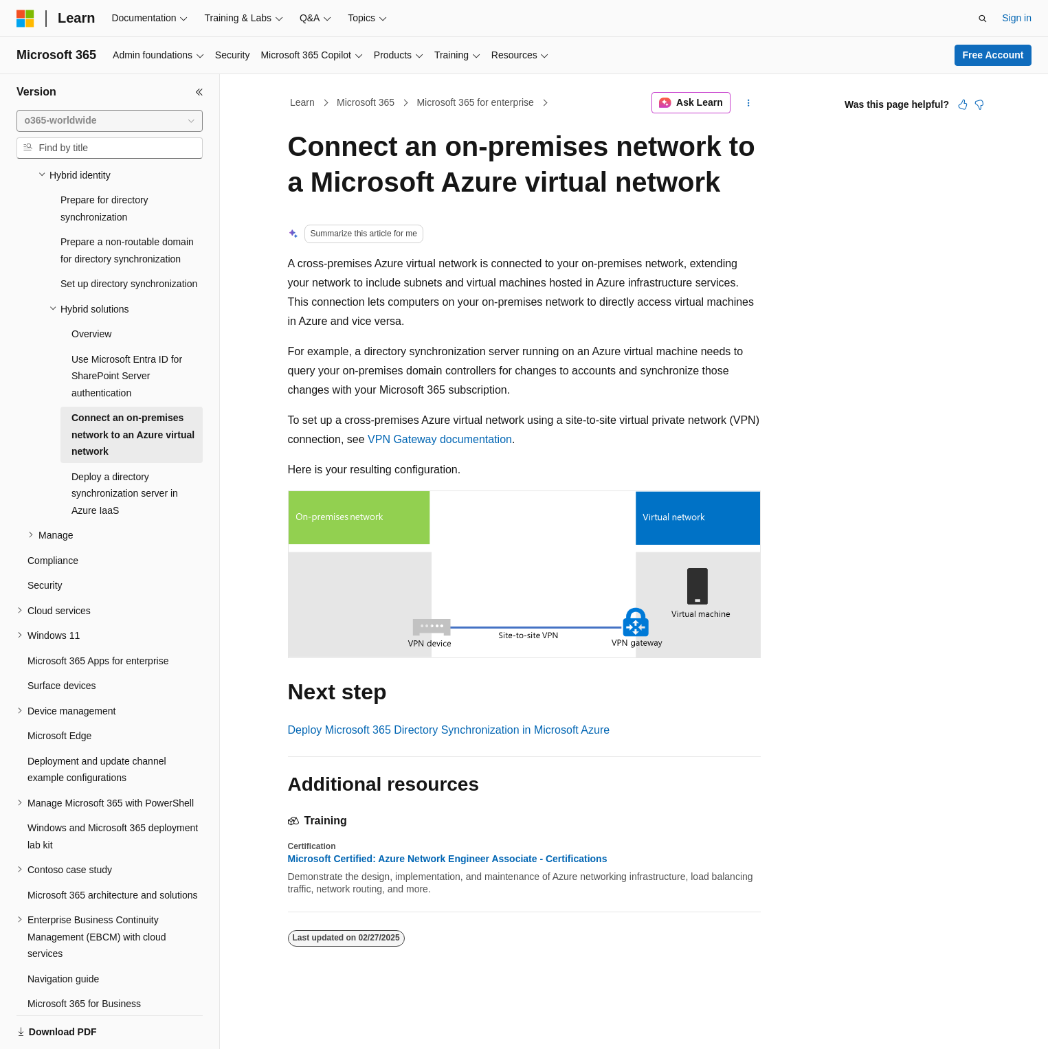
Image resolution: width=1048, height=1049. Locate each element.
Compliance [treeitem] (52, 513)
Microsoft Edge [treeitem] (59, 688)
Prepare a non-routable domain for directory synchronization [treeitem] (127, 203)
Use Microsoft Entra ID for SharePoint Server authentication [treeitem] (126, 328)
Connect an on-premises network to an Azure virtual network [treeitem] (132, 387)
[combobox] (109, 121)
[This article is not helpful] (979, 104)
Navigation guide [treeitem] (63, 931)
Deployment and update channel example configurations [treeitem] (96, 722)
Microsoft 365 (365, 102)
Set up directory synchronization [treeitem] (128, 236)
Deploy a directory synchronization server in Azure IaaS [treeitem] (124, 446)
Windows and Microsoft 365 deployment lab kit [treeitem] (112, 789)
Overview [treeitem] (91, 286)
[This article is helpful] (963, 104)
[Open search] (982, 18)
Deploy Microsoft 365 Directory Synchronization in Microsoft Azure (449, 730)
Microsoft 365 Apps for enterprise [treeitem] (97, 613)
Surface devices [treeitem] (61, 638)
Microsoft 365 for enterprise (474, 102)
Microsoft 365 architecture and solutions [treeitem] (112, 847)
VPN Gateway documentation (440, 439)
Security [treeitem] (45, 537)
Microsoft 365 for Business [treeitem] (84, 956)
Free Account (993, 54)
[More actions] (748, 103)
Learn (302, 102)
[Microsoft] (25, 18)
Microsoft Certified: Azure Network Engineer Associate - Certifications (447, 858)
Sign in (1017, 17)
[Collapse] (199, 92)
